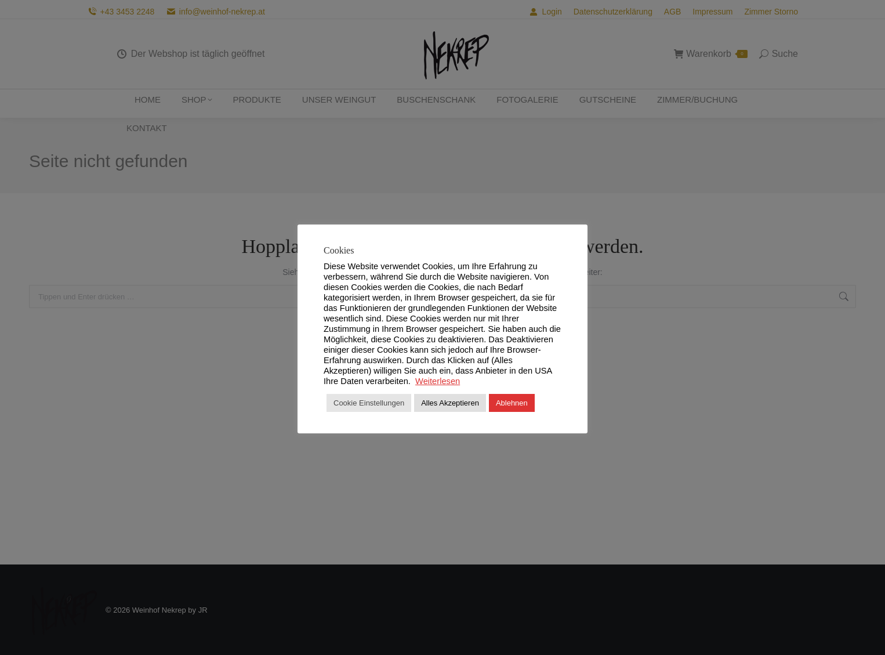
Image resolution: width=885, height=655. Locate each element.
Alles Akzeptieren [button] (450, 403)
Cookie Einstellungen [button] (368, 403)
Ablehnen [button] (512, 403)
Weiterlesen (437, 381)
